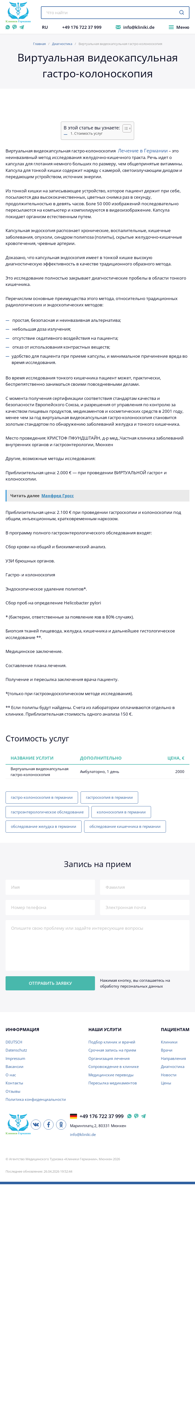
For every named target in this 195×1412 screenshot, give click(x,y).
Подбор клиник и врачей (111, 1041)
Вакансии (14, 1066)
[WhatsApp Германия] (129, 1116)
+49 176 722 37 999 (82, 27)
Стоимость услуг (88, 133)
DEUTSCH (14, 1041)
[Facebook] (48, 1125)
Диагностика (62, 43)
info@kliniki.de (139, 27)
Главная (39, 43)
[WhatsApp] (8, 27)
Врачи (167, 1050)
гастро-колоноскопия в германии (42, 797)
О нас (11, 1074)
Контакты (14, 1082)
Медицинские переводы (111, 1074)
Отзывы (13, 1091)
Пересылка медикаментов (112, 1082)
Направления (173, 1058)
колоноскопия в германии (121, 811)
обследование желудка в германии (43, 826)
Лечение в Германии (142, 150)
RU (45, 27)
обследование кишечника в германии (125, 826)
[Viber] (14, 27)
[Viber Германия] (136, 1116)
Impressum (15, 1058)
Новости (169, 1074)
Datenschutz (16, 1050)
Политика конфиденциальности (36, 1099)
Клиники (169, 1041)
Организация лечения (109, 1058)
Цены (166, 1082)
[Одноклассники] (61, 1125)
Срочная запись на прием (112, 1050)
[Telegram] (21, 27)
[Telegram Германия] (143, 1116)
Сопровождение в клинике (113, 1066)
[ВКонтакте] (36, 1125)
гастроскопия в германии (109, 797)
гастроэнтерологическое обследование (47, 811)
